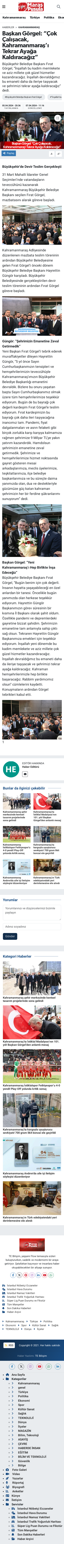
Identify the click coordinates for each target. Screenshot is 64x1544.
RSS (9, 1345)
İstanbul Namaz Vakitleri (18, 1293)
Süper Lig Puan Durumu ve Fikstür (23, 1300)
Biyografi (15, 1487)
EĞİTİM (20, 1452)
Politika (49, 17)
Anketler (14, 1491)
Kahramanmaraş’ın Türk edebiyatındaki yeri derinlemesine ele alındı (46, 880)
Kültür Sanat (37, 1325)
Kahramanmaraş (14, 17)
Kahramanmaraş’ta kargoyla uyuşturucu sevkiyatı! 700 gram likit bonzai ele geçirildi (46, 849)
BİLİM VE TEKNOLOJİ (29, 1456)
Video (13, 1474)
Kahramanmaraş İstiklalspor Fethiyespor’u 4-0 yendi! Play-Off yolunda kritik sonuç (16, 849)
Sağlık (53, 1325)
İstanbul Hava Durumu (17, 1289)
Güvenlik (21, 1461)
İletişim (14, 1500)
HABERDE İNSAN (26, 1448)
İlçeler (39, 1329)
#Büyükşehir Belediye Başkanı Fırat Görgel (23, 97)
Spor (22, 1325)
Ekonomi (9, 1325)
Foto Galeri (16, 1469)
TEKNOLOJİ (10, 1329)
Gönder (10, 936)
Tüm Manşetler (13, 1304)
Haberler (8, 27)
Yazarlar (14, 1478)
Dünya (26, 1329)
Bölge (19, 1465)
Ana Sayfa (15, 1374)
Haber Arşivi (11, 1312)
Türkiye (35, 17)
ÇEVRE (19, 1444)
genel (18, 1387)
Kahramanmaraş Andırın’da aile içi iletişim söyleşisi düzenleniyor (16, 880)
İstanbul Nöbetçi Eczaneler (20, 1285)
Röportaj (15, 1482)
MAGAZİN (21, 1430)
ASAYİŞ (20, 1439)
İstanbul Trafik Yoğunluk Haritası (23, 1296)
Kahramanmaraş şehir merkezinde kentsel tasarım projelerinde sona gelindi (15, 816)
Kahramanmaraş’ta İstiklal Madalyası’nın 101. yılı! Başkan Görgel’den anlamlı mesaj (47, 816)
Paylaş (8, 153)
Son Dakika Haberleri (16, 1308)
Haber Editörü (30, 766)
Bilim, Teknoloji (25, 1435)
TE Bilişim (41, 1355)
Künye (13, 1495)
